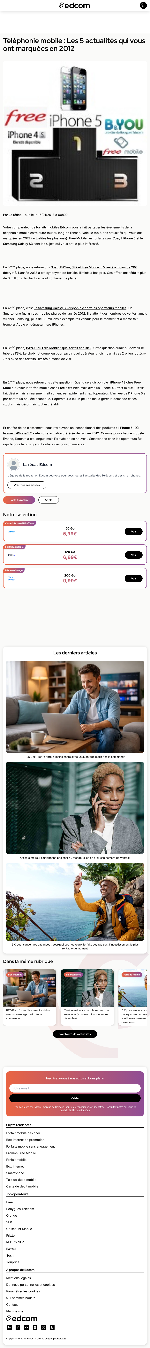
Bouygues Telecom (20, 1209)
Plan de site (14, 1311)
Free (9, 1202)
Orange (11, 1215)
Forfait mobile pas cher (23, 1133)
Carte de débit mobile (22, 1186)
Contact (12, 1304)
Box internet (15, 1166)
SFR (9, 1222)
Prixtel (10, 1235)
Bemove (61, 1338)
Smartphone (15, 1173)
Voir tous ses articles (27, 485)
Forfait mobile (16, 1160)
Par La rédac (12, 215)
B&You (11, 1249)
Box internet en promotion (25, 1140)
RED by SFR (15, 1242)
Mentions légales (18, 1278)
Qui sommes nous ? (20, 1298)
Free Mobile (77, 238)
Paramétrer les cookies (23, 1291)
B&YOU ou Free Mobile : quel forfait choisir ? (58, 348)
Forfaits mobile (19, 500)
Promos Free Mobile (21, 1153)
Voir (133, 531)
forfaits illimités (36, 359)
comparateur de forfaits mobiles (35, 227)
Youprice (12, 1262)
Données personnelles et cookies (30, 1285)
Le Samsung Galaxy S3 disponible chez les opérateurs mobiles (80, 308)
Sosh (9, 1255)
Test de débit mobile (21, 1180)
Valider (75, 1098)
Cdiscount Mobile (19, 1229)
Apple (48, 500)
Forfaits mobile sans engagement (30, 1146)
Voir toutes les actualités (75, 1034)
